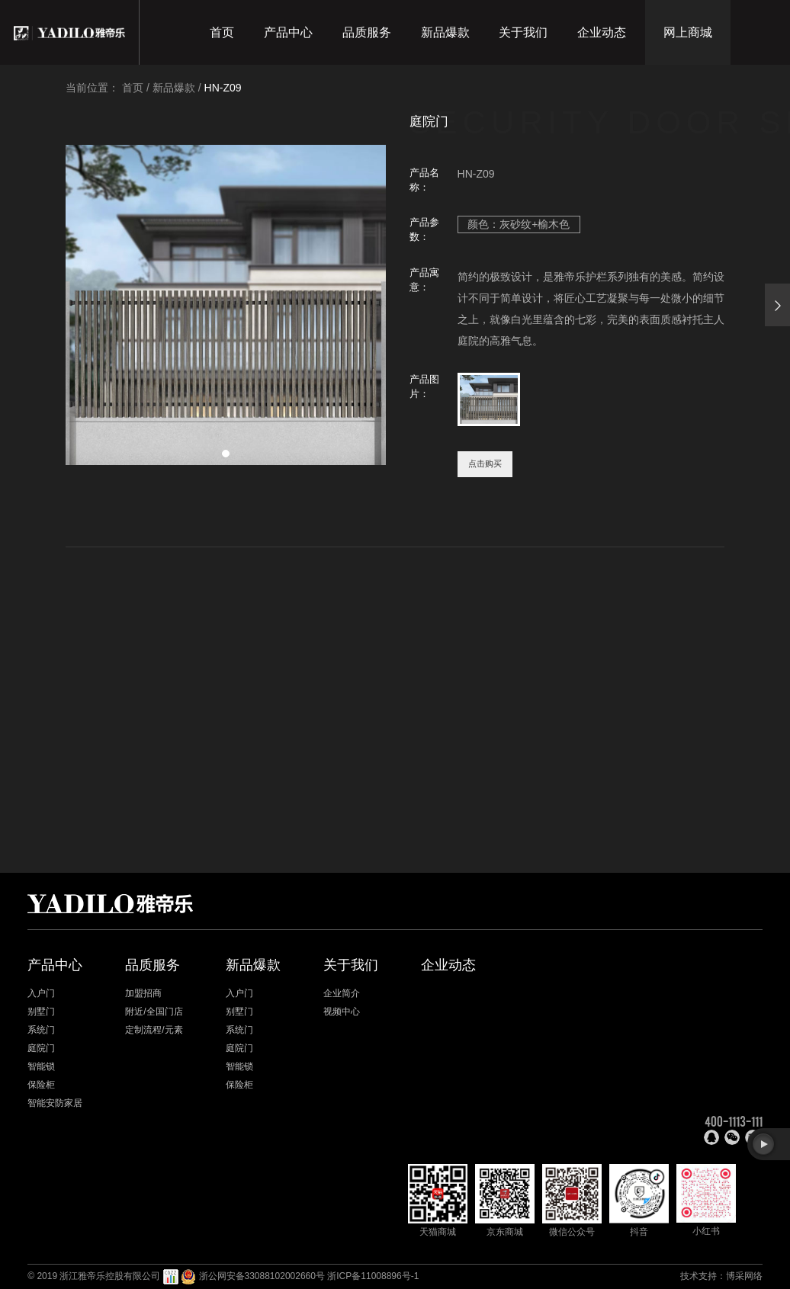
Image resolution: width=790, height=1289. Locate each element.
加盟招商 (143, 993)
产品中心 (288, 32)
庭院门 (41, 1048)
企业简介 (341, 993)
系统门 (41, 1029)
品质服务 (366, 32)
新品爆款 (445, 32)
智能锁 (41, 1066)
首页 (222, 32)
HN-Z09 (223, 88)
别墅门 (41, 1011)
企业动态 (601, 32)
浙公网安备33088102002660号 (262, 1276)
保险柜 (41, 1084)
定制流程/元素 (153, 1029)
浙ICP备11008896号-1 (373, 1276)
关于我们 (523, 32)
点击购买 (485, 463)
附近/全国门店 (153, 1011)
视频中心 (341, 1011)
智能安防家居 (54, 1103)
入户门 (41, 993)
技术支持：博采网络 (721, 1276)
